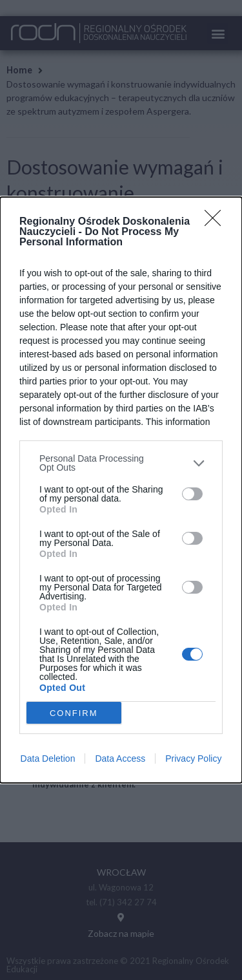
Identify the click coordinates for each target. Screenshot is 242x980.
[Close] (217, 222)
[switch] (192, 493)
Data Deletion (48, 758)
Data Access (120, 758)
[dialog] (121, 490)
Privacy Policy (193, 758)
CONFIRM (74, 713)
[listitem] (121, 463)
